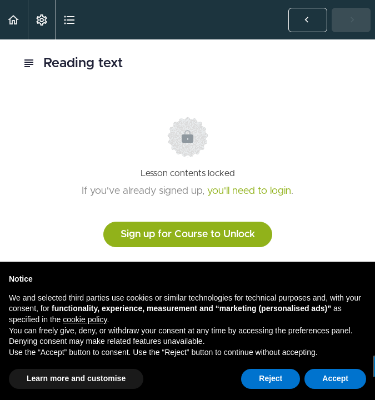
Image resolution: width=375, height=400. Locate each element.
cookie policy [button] (85, 319)
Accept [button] (335, 378)
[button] (14, 19)
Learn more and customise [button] (76, 378)
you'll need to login (249, 191)
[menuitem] (42, 19)
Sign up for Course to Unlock (188, 234)
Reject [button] (270, 378)
